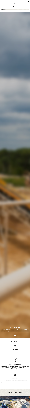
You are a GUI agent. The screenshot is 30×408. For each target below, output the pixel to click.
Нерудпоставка (15, 6)
